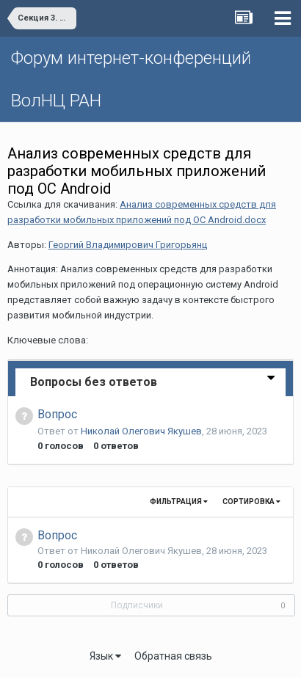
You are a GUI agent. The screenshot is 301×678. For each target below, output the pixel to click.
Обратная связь (173, 656)
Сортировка (251, 501)
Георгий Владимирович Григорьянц (127, 244)
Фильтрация (179, 501)
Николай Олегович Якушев (141, 431)
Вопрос (57, 414)
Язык (105, 656)
